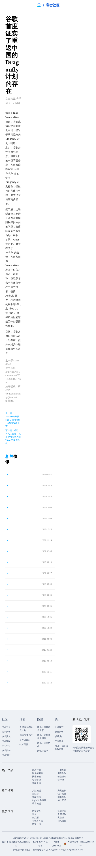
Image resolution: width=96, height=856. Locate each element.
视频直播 (36, 783)
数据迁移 (36, 824)
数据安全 (36, 811)
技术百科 (6, 750)
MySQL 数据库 (39, 800)
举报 (17, 98)
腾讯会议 (61, 790)
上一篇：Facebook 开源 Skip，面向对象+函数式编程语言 (12, 420)
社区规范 (59, 727)
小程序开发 (37, 821)
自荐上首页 (25, 739)
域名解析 (36, 780)
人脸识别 (36, 790)
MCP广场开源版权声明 (61, 747)
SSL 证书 (61, 800)
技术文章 (6, 727)
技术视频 (6, 741)
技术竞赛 (24, 744)
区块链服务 (37, 773)
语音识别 (36, 803)
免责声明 (59, 732)
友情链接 (59, 741)
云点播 (35, 817)
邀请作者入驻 (26, 735)
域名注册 (36, 770)
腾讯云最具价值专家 (43, 729)
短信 (34, 814)
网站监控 (61, 821)
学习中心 (6, 746)
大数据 (60, 817)
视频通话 (36, 797)
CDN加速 (61, 794)
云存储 (60, 780)
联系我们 (59, 736)
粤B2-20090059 (56, 844)
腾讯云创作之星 (43, 744)
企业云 (35, 794)
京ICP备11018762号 (73, 849)
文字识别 (61, 814)
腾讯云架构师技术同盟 (43, 737)
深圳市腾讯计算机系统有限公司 (16, 844)
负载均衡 (61, 811)
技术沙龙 (6, 736)
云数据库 (61, 776)
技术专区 (6, 755)
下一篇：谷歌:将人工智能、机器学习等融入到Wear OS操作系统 (13, 437)
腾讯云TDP (42, 751)
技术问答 (6, 732)
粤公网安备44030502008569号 (81, 844)
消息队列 (61, 773)
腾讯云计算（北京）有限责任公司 (29, 849)
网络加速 (36, 776)
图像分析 (61, 797)
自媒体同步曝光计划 (26, 729)
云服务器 (61, 770)
